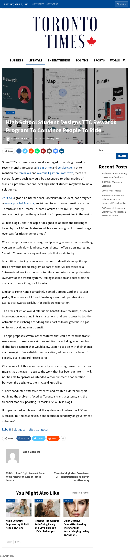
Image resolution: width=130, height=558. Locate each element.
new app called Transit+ (19, 203)
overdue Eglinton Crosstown (55, 173)
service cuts (65, 167)
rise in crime (44, 167)
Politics (82, 60)
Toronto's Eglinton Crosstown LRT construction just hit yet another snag (71, 476)
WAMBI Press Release (111, 190)
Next (18, 542)
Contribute (38, 4)
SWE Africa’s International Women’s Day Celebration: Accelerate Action (114, 212)
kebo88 (7, 429)
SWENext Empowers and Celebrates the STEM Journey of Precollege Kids (114, 199)
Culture (39, 501)
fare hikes (24, 173)
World (117, 60)
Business (15, 60)
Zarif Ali (7, 198)
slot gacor (20, 429)
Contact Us (52, 4)
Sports (100, 60)
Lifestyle (35, 60)
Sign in (121, 4)
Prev (9, 542)
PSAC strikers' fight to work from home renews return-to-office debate (25, 476)
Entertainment (59, 60)
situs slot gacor (38, 429)
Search (102, 150)
